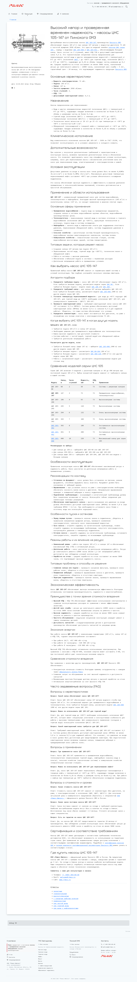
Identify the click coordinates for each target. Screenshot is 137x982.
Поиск (72, 954)
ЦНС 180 (95, 287)
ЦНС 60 (110, 284)
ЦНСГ (76, 59)
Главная (12, 14)
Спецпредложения (45, 14)
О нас (10, 954)
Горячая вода (42, 954)
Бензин (40, 963)
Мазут (40, 959)
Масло (40, 961)
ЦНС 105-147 (91, 42)
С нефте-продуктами (45, 965)
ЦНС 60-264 (96, 351)
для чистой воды (61, 903)
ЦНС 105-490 (79, 50)
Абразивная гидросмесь (46, 970)
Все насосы (43, 944)
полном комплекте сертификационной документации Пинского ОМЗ (84, 845)
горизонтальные (60, 894)
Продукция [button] (27, 14)
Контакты (11, 957)
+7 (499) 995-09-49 (70, 875)
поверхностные (60, 901)
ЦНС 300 (107, 287)
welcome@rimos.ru (116, 7)
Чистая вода (42, 949)
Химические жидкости (45, 968)
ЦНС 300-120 (96, 354)
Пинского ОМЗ (115, 42)
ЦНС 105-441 (92, 50)
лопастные (58, 891)
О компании (63, 14)
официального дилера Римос (71, 672)
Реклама (127, 931)
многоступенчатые (61, 896)
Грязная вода (42, 952)
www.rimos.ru (65, 880)
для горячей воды (61, 906)
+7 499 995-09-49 (99, 7)
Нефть (40, 956)
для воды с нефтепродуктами (66, 908)
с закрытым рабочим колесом (66, 898)
